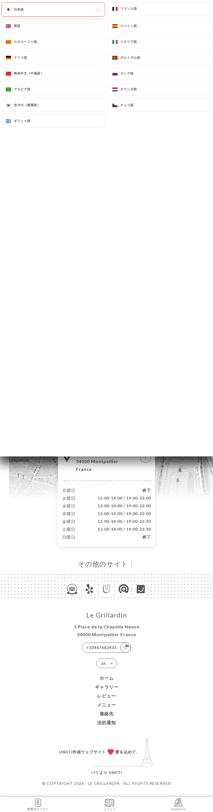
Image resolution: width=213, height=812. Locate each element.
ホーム (107, 683)
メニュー (106, 710)
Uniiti (115, 778)
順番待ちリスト (38, 804)
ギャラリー (106, 692)
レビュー (106, 701)
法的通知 (106, 728)
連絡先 (107, 719)
